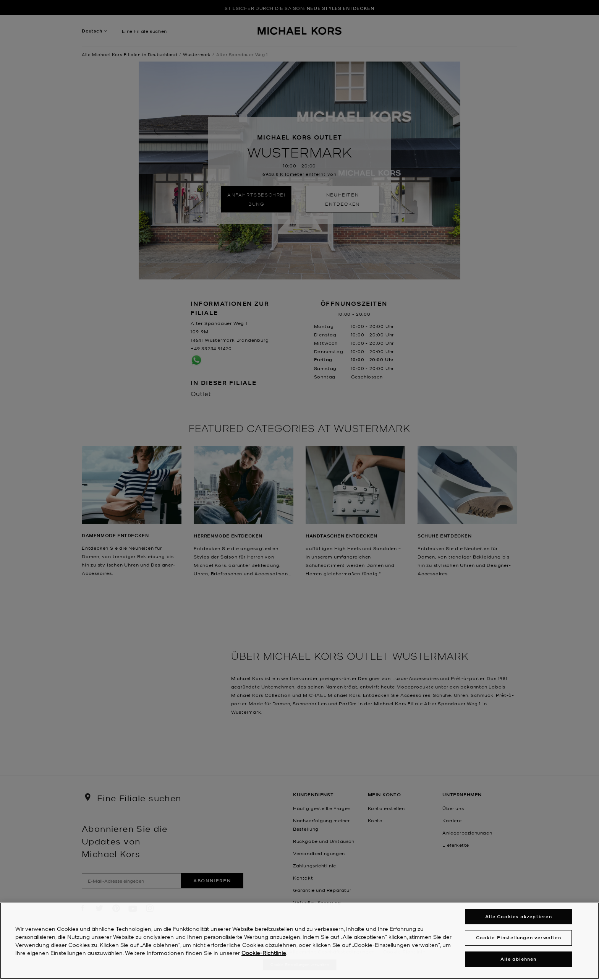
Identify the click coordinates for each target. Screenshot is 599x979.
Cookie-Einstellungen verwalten (518, 937)
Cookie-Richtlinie (263, 952)
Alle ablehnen (518, 959)
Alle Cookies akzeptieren (518, 916)
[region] (299, 941)
